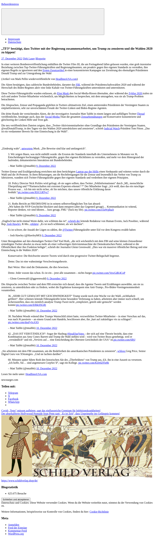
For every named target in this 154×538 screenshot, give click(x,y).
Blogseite (40, 58)
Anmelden (13, 524)
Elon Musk (63, 93)
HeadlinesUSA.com (66, 79)
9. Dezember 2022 (46, 165)
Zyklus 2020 (136, 93)
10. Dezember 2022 (46, 310)
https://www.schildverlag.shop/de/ (19, 480)
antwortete (27, 148)
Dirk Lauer (29, 58)
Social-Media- (52, 116)
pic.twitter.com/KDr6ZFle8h (93, 362)
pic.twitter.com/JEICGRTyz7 (33, 192)
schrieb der (74, 221)
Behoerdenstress (10, 4)
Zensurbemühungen (91, 116)
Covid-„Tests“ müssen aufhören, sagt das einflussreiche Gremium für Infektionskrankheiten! (51, 410)
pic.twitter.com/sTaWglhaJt (99, 209)
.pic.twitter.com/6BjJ (124, 339)
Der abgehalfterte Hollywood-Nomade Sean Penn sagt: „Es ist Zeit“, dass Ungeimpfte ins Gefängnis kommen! (60, 413)
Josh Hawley (13, 224)
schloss (121, 351)
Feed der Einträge (17, 527)
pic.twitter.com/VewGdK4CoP (109, 272)
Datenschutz (14, 42)
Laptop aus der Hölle (87, 171)
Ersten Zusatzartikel (54, 70)
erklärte (34, 224)
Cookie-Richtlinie (99, 511)
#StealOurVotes (76, 333)
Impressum (14, 39)
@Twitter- (67, 229)
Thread (140, 113)
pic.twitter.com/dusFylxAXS (23, 322)
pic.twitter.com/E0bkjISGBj (31, 305)
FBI (78, 84)
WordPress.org (16, 533)
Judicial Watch (112, 128)
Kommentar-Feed (17, 530)
